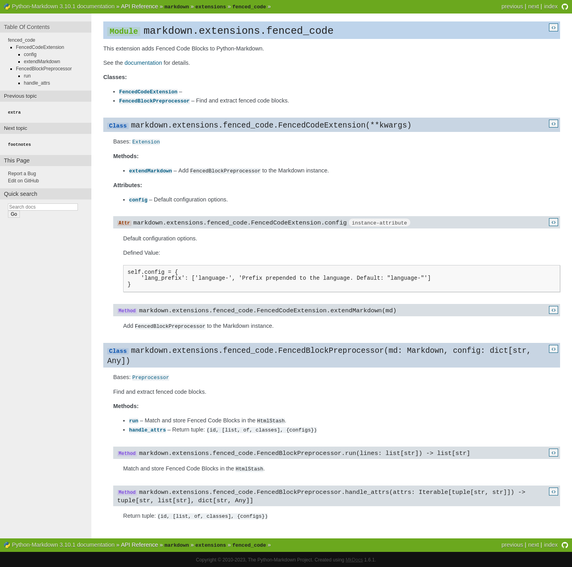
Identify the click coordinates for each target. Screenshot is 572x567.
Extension (146, 141)
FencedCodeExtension (148, 91)
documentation (143, 63)
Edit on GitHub (23, 179)
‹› (553, 26)
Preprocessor (150, 377)
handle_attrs (147, 429)
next (533, 6)
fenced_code (21, 39)
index (551, 6)
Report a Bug (22, 172)
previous (512, 6)
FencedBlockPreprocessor (154, 100)
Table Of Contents (27, 26)
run (133, 420)
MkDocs (354, 559)
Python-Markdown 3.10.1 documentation (63, 6)
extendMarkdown (150, 169)
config (138, 198)
